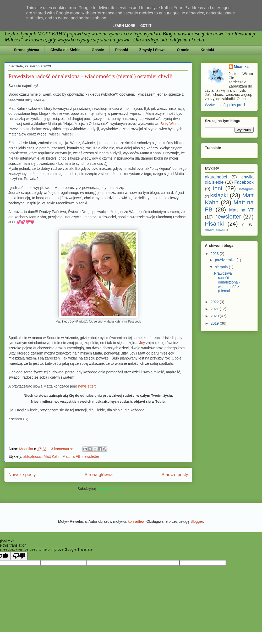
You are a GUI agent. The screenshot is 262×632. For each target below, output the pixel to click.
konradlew (136, 521)
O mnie (183, 50)
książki (219, 195)
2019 (215, 323)
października (226, 260)
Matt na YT (241, 210)
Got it (145, 26)
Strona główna (26, 50)
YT (244, 224)
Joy (142, 343)
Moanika (241, 66)
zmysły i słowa (214, 229)
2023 (215, 254)
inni (217, 188)
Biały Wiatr (169, 124)
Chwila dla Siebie (65, 50)
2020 (215, 316)
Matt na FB (71, 456)
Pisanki (121, 50)
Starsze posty (174, 474)
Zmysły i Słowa (152, 50)
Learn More (123, 26)
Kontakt (207, 50)
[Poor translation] (19, 556)
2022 (215, 302)
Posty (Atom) (108, 489)
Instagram (246, 189)
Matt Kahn (52, 456)
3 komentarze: (63, 449)
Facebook (244, 182)
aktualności (32, 456)
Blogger (196, 521)
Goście (98, 50)
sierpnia (222, 267)
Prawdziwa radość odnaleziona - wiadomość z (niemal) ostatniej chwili (90, 76)
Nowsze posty (22, 474)
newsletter (86, 386)
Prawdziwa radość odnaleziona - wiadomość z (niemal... (227, 282)
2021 (215, 309)
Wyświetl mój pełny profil (225, 105)
